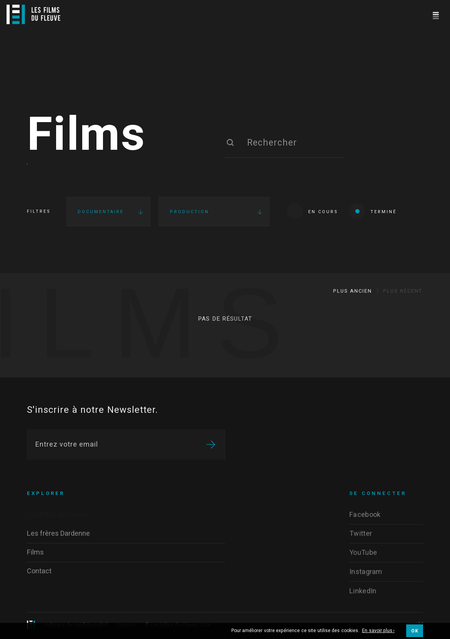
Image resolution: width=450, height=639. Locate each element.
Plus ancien (352, 291)
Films (86, 135)
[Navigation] (435, 14)
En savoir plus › (378, 631)
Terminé (373, 211)
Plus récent (402, 291)
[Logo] (33, 14)
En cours (312, 211)
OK (414, 630)
